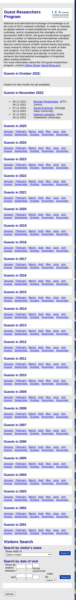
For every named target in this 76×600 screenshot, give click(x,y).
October (35, 134)
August (8, 134)
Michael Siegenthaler (46, 101)
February (21, 131)
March (33, 131)
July (63, 131)
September (21, 134)
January (9, 131)
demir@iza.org (50, 65)
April (41, 131)
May (48, 131)
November (47, 134)
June (56, 131)
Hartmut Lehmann (44, 114)
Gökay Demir (32, 65)
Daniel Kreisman (43, 107)
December (62, 134)
